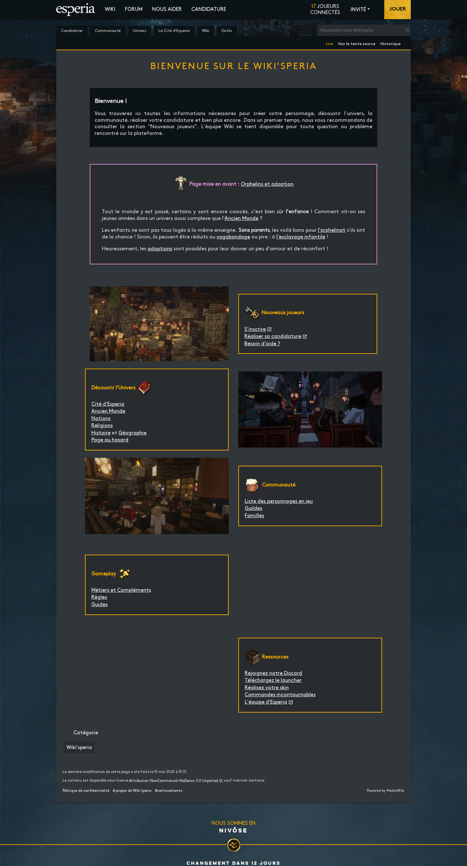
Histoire (101, 433)
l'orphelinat (331, 230)
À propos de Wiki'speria (132, 790)
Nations (101, 418)
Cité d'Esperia (107, 404)
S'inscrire (255, 329)
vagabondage (233, 237)
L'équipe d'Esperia (266, 702)
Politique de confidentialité (86, 790)
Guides (99, 604)
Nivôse (233, 830)
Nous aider (167, 9)
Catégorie (85, 732)
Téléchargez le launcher (273, 680)
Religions (102, 425)
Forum (133, 9)
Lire (329, 42)
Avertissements (168, 790)
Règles (99, 597)
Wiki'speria (79, 747)
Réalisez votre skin (267, 687)
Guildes (253, 508)
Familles (254, 515)
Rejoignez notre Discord (273, 673)
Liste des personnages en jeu (279, 501)
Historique (390, 42)
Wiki (110, 9)
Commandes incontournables (280, 694)
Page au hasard (109, 440)
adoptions (160, 248)
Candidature (208, 9)
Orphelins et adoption (267, 184)
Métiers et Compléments (121, 590)
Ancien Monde (241, 218)
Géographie (133, 433)
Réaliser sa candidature (272, 336)
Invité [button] (358, 9)
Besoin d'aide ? (262, 343)
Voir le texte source (356, 42)
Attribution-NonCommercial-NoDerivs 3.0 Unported (173, 781)
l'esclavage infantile (300, 237)
